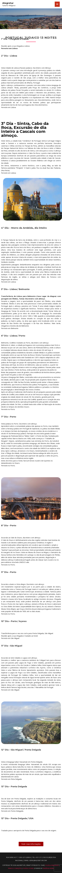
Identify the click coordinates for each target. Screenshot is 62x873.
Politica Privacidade (52, 865)
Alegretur (8, 3)
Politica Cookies (28, 868)
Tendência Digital (48, 868)
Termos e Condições (15, 868)
